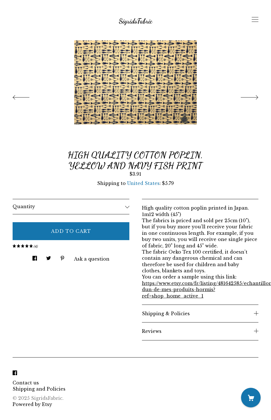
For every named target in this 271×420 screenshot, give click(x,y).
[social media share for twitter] (48, 256)
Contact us (26, 383)
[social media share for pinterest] (62, 256)
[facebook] (15, 373)
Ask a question (91, 259)
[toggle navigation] (255, 19)
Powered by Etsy (32, 404)
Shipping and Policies (39, 389)
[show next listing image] (244, 96)
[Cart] (251, 397)
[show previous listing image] (27, 96)
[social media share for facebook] (34, 256)
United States (143, 183)
